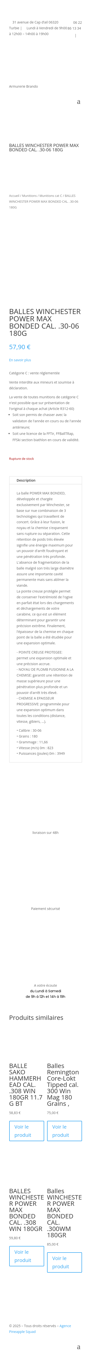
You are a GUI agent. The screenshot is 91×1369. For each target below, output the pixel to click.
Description (26, 480)
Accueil (14, 195)
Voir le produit (23, 1130)
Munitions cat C (51, 195)
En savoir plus (20, 360)
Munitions (29, 195)
